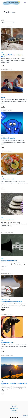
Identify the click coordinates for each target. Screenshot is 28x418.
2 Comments (3, 232)
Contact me (25, 415)
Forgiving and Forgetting (8, 138)
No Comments (4, 273)
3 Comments (3, 110)
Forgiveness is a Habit (7, 179)
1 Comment (3, 27)
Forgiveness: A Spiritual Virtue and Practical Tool (14, 384)
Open (3, 65)
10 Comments (4, 355)
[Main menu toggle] (25, 2)
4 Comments (3, 151)
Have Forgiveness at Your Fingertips (11, 301)
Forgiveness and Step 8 (7, 342)
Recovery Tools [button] (14, 408)
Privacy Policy (14, 412)
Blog (2, 52)
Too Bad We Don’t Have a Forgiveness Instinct (12, 55)
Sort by (2, 20)
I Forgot (3, 97)
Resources (14, 410)
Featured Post (6, 299)
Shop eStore (14, 405)
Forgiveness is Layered (7, 220)
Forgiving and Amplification (9, 260)
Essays (14, 406)
